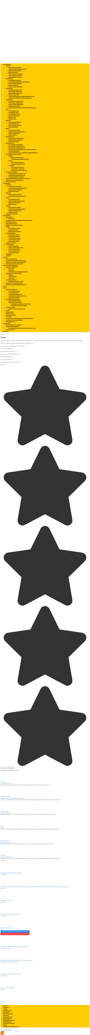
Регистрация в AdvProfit (15, 194)
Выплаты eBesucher (14, 94)
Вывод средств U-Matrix (15, 210)
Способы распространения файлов (18, 271)
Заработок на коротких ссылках (14, 283)
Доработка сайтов (6, 948)
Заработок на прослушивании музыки (16, 284)
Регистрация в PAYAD (14, 199)
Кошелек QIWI (9, 312)
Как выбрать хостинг (6, 900)
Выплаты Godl (12, 117)
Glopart (2, 827)
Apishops (3, 1001)
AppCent (11, 275)
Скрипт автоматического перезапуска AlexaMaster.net (23, 152)
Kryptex (8, 226)
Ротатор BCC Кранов (14, 236)
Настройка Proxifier (11, 315)
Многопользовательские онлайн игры (11, 872)
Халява (8, 310)
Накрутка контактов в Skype (16, 281)
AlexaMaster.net (10, 143)
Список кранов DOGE (14, 250)
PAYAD (7, 197)
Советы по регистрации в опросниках (16, 260)
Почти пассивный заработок (10, 265)
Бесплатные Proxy (10, 321)
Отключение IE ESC (14, 292)
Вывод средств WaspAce (15, 125)
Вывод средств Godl (14, 115)
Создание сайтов (10, 307)
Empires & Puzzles (8, 1017)
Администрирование (11, 289)
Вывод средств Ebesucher (15, 93)
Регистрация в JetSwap (15, 67)
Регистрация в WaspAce (15, 122)
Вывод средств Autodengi (15, 139)
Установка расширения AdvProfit (17, 196)
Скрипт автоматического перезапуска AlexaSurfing (22, 107)
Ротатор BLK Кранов (14, 241)
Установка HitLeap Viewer (18, 164)
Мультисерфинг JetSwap (15, 77)
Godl (7, 109)
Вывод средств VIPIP (14, 133)
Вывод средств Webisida (15, 83)
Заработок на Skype (11, 279)
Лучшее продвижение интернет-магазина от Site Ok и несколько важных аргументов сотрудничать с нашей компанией (34, 886)
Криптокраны (9, 217)
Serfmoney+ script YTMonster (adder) (11, 914)
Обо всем (5, 331)
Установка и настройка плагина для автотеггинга (14, 946)
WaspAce (8, 120)
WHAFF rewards (13, 276)
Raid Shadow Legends (9, 1020)
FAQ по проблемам (11, 181)
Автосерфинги (7, 64)
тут (33, 343)
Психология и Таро (8, 1013)
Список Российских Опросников (14, 263)
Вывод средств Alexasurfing (16, 104)
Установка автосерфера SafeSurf (17, 69)
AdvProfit (8, 193)
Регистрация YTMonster (17, 167)
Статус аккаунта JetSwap (15, 75)
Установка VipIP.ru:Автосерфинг (17, 131)
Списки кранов (10, 244)
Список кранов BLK (14, 252)
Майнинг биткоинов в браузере (14, 225)
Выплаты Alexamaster (14, 151)
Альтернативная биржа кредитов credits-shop (18, 178)
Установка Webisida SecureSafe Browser (19, 82)
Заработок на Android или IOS (14, 273)
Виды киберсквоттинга (7, 856)
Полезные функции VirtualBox (19, 305)
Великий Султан (7, 1021)
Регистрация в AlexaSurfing (16, 101)
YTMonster (11, 165)
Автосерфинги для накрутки (13, 154)
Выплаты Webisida (13, 85)
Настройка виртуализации (13, 299)
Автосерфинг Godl (13, 112)
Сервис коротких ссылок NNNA (14, 320)
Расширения (6, 183)
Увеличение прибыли (11, 172)
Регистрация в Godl (14, 110)
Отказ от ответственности (16, 1030)
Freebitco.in (12, 218)
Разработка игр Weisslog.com (11, 1026)
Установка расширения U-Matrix (17, 209)
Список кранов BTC (14, 246)
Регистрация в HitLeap (17, 162)
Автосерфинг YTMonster (17, 168)
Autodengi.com (10, 136)
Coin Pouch (11, 278)
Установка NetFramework (15, 294)
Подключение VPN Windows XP (17, 175)
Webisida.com (9, 78)
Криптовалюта (7, 215)
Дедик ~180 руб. (10, 329)
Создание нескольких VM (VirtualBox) (21, 304)
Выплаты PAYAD (13, 204)
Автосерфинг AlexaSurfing (15, 102)
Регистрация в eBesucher (15, 90)
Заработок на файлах (11, 267)
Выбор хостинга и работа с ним (17, 308)
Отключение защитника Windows (17, 296)
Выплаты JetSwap (13, 72)
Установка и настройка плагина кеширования (12, 798)
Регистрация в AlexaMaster (16, 144)
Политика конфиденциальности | (6, 1030)
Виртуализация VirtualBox (15, 302)
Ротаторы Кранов (10, 233)
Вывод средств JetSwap (15, 70)
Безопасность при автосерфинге (14, 180)
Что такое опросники (11, 259)
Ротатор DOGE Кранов (14, 238)
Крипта (5, 1025)
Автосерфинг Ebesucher (15, 91)
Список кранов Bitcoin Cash (16, 247)
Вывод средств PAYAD (14, 202)
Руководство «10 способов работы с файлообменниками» (17, 960)
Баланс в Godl (12, 119)
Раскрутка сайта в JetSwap (16, 73)
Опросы (5, 257)
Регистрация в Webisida (15, 80)
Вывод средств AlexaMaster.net (17, 147)
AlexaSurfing (9, 99)
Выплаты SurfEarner (14, 191)
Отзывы (3, 989)
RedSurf (11, 156)
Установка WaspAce (14, 123)
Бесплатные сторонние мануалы (10, 961)
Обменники (9, 254)
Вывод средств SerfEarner (15, 189)
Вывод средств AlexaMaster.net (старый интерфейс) (22, 149)
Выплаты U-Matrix (13, 212)
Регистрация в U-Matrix (15, 207)
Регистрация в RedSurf (17, 157)
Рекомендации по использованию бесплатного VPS (22, 328)
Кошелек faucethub (11, 222)
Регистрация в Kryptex (14, 228)
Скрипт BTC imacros (11, 242)
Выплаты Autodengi (14, 141)
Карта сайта (6, 1012)
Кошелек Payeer (10, 313)
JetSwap (8, 65)
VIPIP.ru (8, 128)
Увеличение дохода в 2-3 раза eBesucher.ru (20, 98)
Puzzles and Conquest (9, 1023)
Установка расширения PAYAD (17, 201)
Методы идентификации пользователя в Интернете (19, 318)
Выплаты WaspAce (13, 127)
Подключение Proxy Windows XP (17, 173)
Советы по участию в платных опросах (16, 262)
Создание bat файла (14, 297)
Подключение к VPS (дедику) (13, 324)
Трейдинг (8, 255)
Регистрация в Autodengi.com (16, 138)
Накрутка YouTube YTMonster (19, 170)
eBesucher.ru (9, 88)
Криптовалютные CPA (11, 223)
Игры (4, 286)
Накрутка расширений (12, 213)
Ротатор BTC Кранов (14, 234)
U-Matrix (8, 205)
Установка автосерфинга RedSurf (20, 159)
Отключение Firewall (14, 291)
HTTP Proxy (9, 316)
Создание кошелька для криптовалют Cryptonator (19, 220)
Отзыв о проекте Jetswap (7, 987)
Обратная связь (7, 1010)
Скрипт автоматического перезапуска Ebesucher (22, 96)
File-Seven (11, 268)
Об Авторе (6, 1007)
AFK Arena (6, 1015)
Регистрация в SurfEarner (15, 186)
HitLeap (11, 160)
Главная (5, 1005)
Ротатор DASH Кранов (14, 239)
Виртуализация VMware (15, 300)
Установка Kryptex (13, 230)
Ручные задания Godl (14, 114)
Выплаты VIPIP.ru (13, 135)
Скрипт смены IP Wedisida (15, 86)
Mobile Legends (7, 1018)
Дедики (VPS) (6, 323)
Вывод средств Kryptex (15, 231)
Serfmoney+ (4, 915)
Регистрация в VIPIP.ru (14, 130)
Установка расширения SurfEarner (18, 188)
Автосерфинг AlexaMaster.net (16, 146)
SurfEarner (8, 185)
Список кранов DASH (14, 249)
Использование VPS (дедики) (16, 176)
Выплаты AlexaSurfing (14, 106)
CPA (2, 929)
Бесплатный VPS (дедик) (12, 326)
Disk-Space (11, 270)
